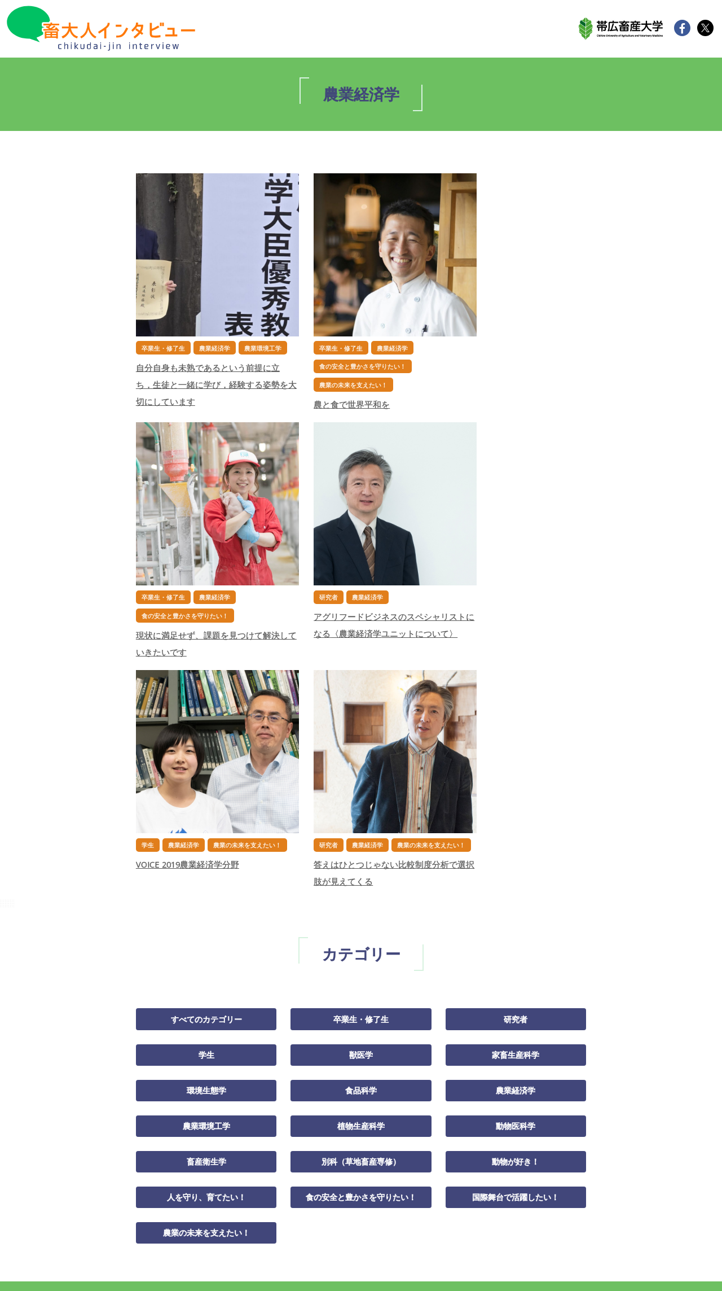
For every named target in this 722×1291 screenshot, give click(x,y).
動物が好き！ (515, 902)
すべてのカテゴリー (206, 759)
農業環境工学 (206, 866)
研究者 (516, 759)
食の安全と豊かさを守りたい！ (361, 938)
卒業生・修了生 (360, 759)
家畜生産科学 (515, 794)
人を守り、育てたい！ (206, 938)
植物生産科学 (361, 866)
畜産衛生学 (206, 902)
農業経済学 (516, 831)
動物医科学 (516, 866)
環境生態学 (206, 831)
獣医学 (360, 794)
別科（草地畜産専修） (361, 902)
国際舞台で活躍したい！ (515, 938)
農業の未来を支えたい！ (206, 974)
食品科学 (361, 831)
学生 (206, 794)
